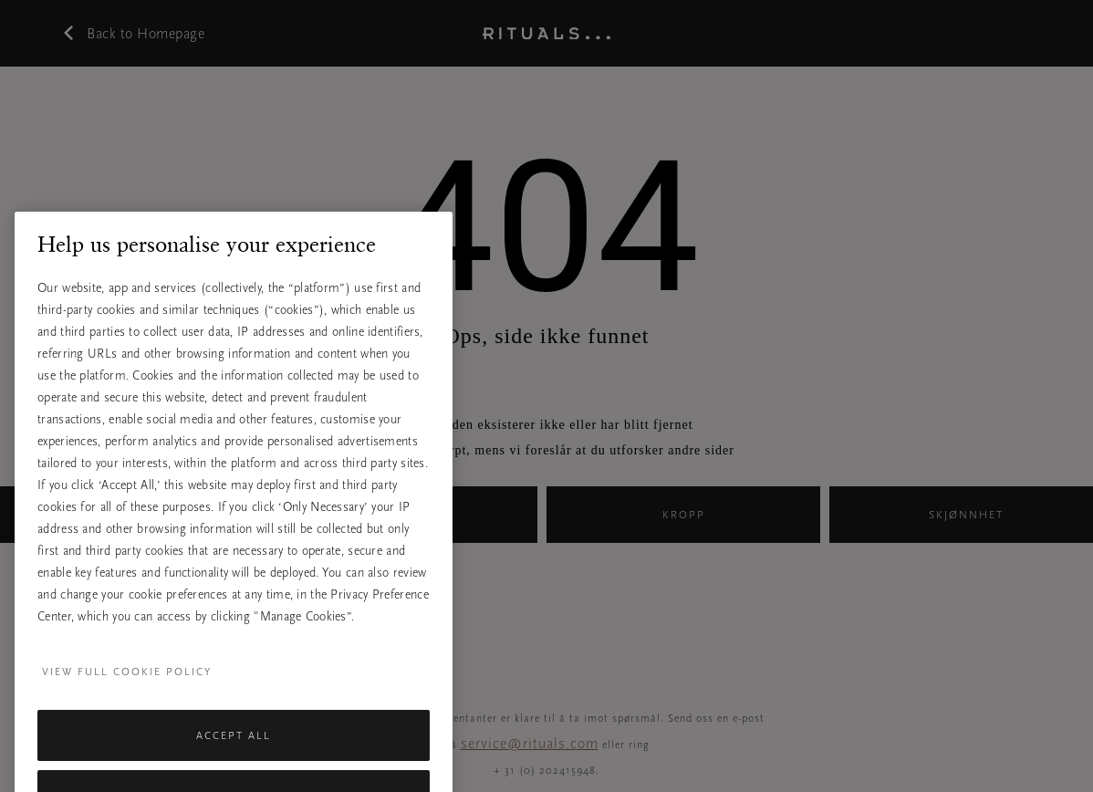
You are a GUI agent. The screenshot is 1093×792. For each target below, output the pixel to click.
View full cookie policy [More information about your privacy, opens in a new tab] (127, 689)
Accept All (233, 753)
